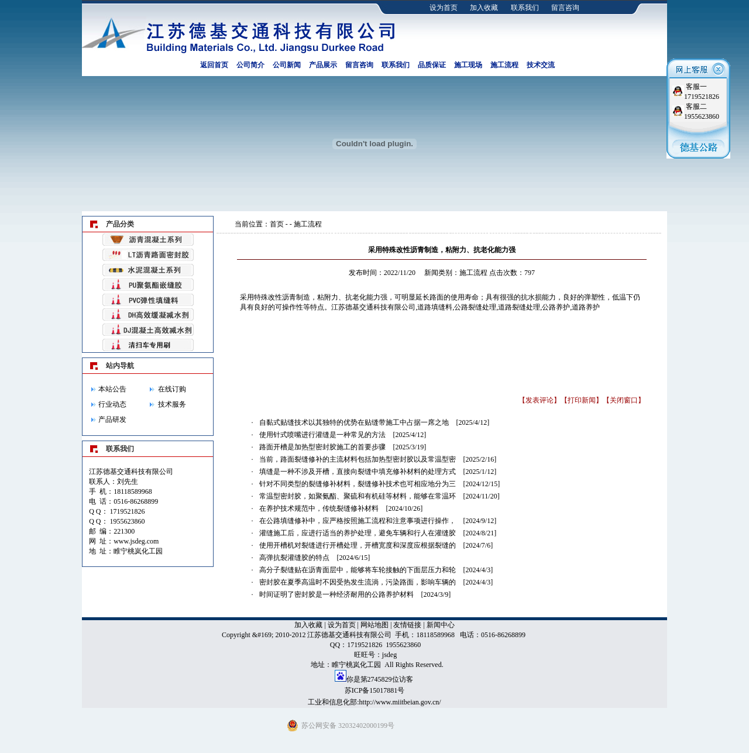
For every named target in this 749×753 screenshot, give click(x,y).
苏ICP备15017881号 (375, 690)
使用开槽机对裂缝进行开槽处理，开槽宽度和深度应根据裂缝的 (357, 545)
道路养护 (586, 307)
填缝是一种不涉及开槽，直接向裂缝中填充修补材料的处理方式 (357, 471)
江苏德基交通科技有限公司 (373, 307)
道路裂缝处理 (519, 307)
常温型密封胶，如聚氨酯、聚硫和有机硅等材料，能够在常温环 (357, 496)
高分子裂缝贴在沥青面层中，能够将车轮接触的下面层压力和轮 (357, 570)
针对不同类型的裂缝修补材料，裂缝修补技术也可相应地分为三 (357, 484)
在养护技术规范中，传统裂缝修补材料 (319, 508)
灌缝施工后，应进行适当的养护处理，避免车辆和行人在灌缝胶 (357, 533)
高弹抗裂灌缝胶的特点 (294, 557)
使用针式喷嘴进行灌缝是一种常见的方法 (322, 435)
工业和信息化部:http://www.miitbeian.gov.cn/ (374, 702)
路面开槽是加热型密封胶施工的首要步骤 (322, 447)
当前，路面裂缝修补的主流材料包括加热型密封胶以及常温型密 (357, 459)
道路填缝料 (434, 307)
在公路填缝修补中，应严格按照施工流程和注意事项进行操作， (357, 521)
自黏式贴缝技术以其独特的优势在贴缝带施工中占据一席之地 (354, 422)
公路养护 (556, 307)
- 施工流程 (306, 224)
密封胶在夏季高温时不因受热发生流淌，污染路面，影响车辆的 (357, 582)
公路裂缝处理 (475, 307)
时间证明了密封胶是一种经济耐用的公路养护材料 (336, 594)
